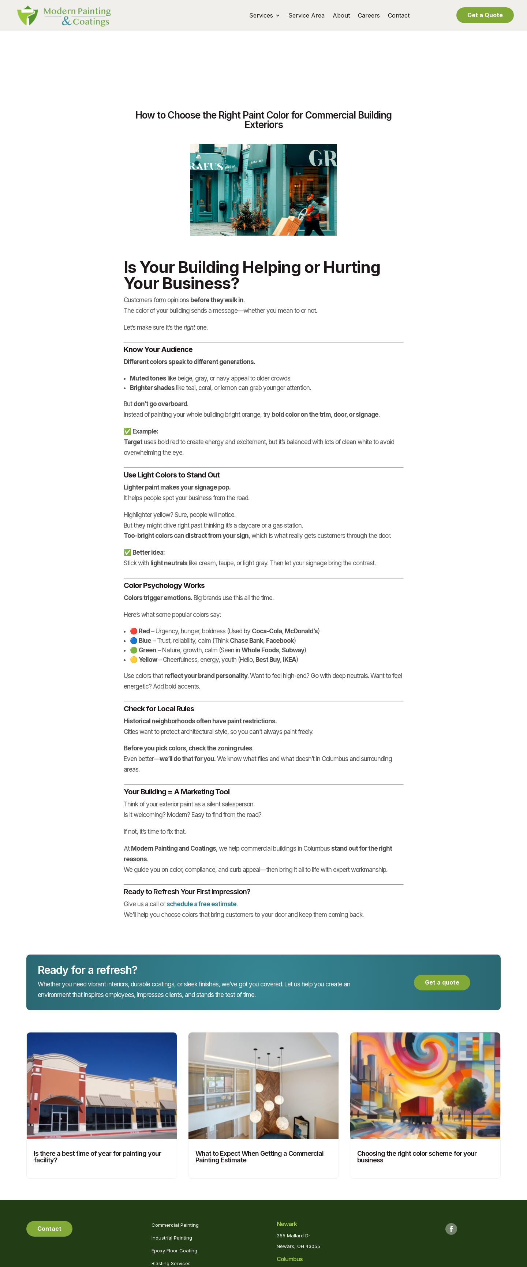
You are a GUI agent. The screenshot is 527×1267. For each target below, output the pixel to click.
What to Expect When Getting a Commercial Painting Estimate (259, 1098)
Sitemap (301, 1261)
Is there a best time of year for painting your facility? (97, 1098)
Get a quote (442, 923)
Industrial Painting (172, 1179)
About (341, 16)
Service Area (306, 16)
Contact (399, 16)
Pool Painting (166, 1218)
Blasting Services (171, 1204)
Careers (369, 16)
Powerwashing (169, 1230)
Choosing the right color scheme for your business (416, 1098)
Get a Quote (485, 15)
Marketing (325, 1261)
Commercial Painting (175, 1166)
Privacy (279, 1261)
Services (261, 16)
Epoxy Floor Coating (174, 1192)
